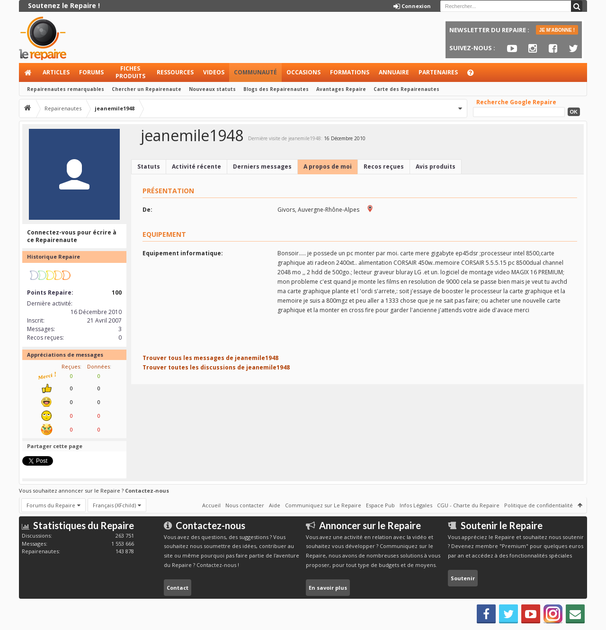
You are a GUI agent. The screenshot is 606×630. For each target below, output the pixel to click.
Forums (91, 72)
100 (117, 292)
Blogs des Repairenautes (276, 89)
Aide (274, 505)
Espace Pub (380, 505)
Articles (56, 72)
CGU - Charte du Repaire (468, 505)
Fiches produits (130, 72)
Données (98, 366)
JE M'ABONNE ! (557, 30)
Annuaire (394, 72)
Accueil (28, 72)
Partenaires (438, 72)
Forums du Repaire (51, 505)
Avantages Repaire (341, 89)
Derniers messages (262, 166)
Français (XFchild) (114, 505)
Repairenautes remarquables (65, 89)
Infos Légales (416, 505)
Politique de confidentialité (538, 505)
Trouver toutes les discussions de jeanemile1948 (216, 367)
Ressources (175, 72)
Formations (349, 72)
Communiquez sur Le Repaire (323, 505)
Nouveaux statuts (212, 89)
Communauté (255, 72)
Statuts (148, 166)
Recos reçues (384, 166)
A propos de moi (327, 166)
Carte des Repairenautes (406, 89)
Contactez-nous (147, 490)
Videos (213, 72)
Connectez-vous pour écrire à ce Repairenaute (71, 236)
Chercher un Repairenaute (146, 89)
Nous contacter (244, 505)
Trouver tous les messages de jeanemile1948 (210, 358)
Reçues (71, 366)
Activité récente (196, 166)
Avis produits (435, 166)
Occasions (303, 72)
